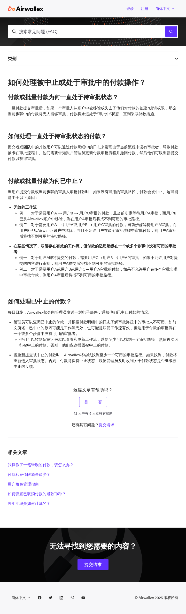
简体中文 (165, 8)
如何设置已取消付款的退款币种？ (37, 493)
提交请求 (106, 424)
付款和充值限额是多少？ (29, 474)
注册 (144, 8)
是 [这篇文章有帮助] (86, 402)
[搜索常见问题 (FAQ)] (93, 31)
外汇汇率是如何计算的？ (29, 503)
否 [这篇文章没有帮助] (100, 402)
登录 (130, 8)
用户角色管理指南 (23, 484)
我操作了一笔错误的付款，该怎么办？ (41, 464)
